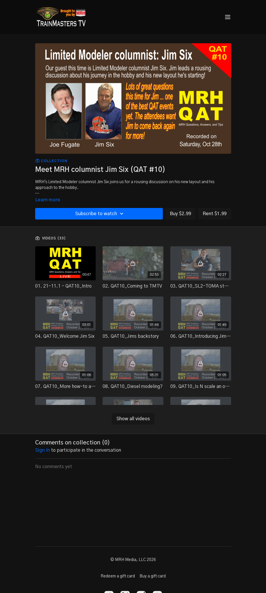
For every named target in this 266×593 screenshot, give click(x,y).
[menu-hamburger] (227, 17)
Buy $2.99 (180, 213)
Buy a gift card (152, 576)
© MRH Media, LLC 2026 (133, 560)
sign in (42, 450)
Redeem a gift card (118, 576)
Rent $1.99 (215, 213)
